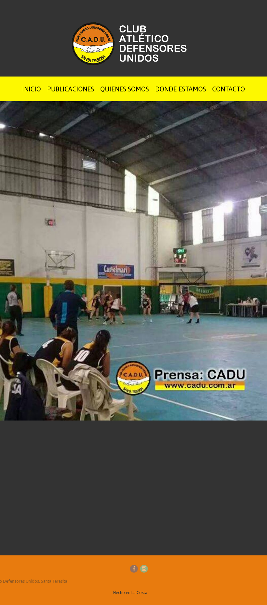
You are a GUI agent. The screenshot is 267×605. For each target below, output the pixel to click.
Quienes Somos (124, 89)
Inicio (31, 89)
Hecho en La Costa (130, 592)
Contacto (228, 89)
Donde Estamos (180, 89)
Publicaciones (70, 89)
